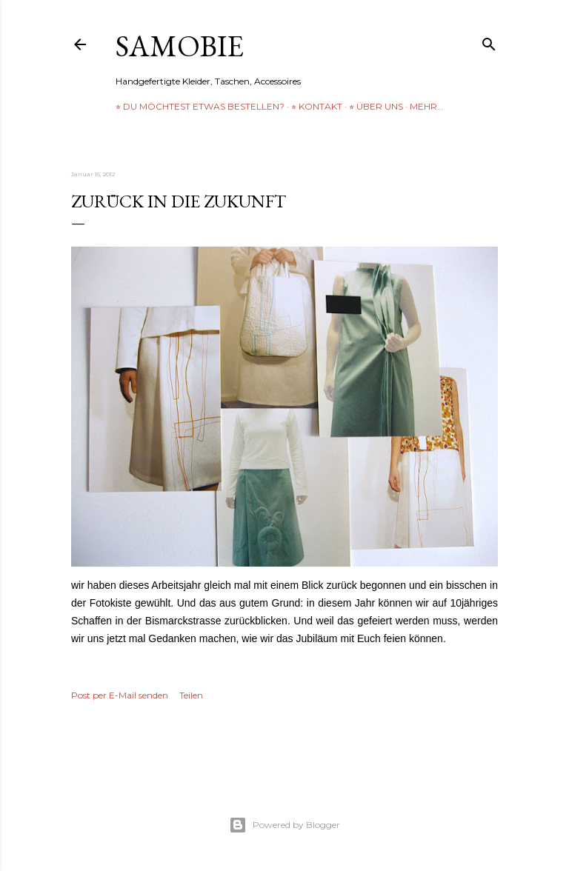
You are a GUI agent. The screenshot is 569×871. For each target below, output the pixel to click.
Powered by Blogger (284, 825)
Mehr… (426, 106)
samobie (180, 46)
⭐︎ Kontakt (316, 106)
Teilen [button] (191, 695)
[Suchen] (489, 41)
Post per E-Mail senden (119, 695)
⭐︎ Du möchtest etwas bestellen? (200, 106)
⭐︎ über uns (376, 106)
